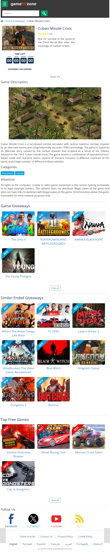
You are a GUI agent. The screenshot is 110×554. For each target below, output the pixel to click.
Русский (27, 544)
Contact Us (46, 536)
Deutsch (98, 544)
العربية (68, 544)
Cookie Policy (85, 536)
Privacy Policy (65, 536)
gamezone (23, 3)
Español (41, 544)
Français (56, 544)
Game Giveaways (15, 21)
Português (83, 544)
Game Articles (27, 536)
